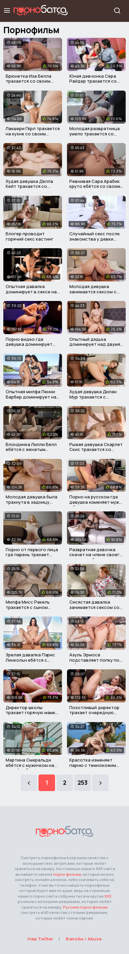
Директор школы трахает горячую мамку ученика (32, 712)
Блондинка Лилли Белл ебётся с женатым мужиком (31, 449)
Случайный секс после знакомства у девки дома (94, 239)
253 (83, 782)
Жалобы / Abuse (83, 939)
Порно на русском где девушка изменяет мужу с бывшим (95, 502)
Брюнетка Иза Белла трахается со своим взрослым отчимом (28, 81)
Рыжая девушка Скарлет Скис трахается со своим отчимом (96, 449)
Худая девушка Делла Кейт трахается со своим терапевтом (29, 186)
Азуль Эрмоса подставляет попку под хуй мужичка (95, 660)
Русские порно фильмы (85, 907)
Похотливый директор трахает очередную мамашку (94, 712)
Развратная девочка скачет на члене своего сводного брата (95, 555)
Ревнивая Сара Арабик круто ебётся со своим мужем (94, 186)
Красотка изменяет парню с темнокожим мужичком (92, 765)
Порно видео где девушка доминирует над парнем (29, 344)
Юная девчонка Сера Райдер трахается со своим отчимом (93, 81)
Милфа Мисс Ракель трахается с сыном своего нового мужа (28, 607)
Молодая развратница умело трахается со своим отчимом (94, 133)
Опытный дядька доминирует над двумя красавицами (94, 344)
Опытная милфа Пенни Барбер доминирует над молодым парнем (32, 397)
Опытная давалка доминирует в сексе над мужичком (33, 291)
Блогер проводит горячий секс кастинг (29, 236)
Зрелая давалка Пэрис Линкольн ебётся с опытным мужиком (30, 660)
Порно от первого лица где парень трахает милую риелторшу (32, 555)
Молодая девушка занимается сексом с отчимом (92, 291)
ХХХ (107, 896)
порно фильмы (67, 874)
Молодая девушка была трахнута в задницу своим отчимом (31, 502)
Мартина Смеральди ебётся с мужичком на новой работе (30, 765)
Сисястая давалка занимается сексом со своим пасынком (94, 607)
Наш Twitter (40, 939)
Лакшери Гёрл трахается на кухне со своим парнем (33, 133)
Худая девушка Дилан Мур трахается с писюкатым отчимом (93, 397)
